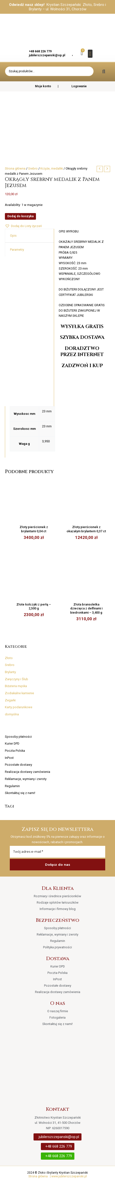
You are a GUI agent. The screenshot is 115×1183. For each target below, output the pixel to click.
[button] (90, 54)
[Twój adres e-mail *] (57, 852)
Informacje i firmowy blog (58, 909)
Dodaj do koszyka (20, 216)
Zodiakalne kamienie (19, 693)
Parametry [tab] (17, 249)
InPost (9, 758)
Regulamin (12, 786)
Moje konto (40, 86)
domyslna (12, 714)
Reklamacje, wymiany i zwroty (25, 779)
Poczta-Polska (15, 750)
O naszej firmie (57, 1011)
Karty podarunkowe (18, 707)
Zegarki (10, 700)
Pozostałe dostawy (18, 764)
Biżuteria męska (16, 686)
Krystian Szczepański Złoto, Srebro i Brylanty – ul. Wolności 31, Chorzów (67, 6)
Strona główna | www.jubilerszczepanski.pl (57, 1176)
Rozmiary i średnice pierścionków (57, 896)
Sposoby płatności (18, 736)
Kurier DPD (12, 743)
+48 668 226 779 (40, 51)
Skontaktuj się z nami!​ (20, 793)
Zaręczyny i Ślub (16, 679)
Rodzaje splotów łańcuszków (58, 902)
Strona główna (15, 168)
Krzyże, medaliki (51, 168)
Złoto (9, 658)
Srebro (9, 665)
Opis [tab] (13, 235)
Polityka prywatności (57, 947)
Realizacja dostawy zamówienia (27, 772)
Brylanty (10, 672)
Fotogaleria (57, 1017)
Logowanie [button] (79, 86)
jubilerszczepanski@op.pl (47, 55)
